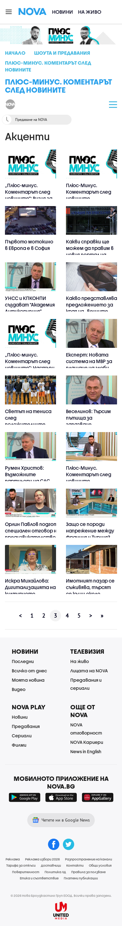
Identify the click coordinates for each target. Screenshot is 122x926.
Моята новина (28, 680)
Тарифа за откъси (21, 865)
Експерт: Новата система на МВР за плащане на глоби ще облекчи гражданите (89, 368)
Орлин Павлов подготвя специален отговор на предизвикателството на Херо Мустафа (34, 533)
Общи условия (100, 865)
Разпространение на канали (88, 859)
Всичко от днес (29, 670)
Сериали (22, 735)
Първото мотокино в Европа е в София (29, 245)
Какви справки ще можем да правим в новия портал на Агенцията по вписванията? (90, 254)
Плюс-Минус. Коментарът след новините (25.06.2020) (88, 195)
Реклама (13, 859)
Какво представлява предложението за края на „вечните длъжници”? (91, 307)
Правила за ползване (88, 872)
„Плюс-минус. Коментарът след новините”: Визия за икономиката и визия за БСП (28, 198)
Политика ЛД (55, 872)
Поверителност (25, 872)
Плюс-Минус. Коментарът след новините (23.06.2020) (88, 477)
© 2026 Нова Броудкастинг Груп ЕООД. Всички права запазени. (61, 895)
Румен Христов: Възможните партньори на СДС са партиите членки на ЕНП (29, 481)
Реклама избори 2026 (42, 859)
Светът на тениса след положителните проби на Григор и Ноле (28, 424)
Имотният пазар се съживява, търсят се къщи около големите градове (90, 590)
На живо (89, 12)
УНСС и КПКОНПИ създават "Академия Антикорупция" (30, 304)
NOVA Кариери (86, 742)
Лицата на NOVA (89, 670)
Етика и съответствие (39, 878)
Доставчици (51, 865)
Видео (18, 689)
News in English (85, 751)
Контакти (75, 865)
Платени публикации (81, 878)
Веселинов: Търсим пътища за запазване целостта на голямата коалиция (89, 424)
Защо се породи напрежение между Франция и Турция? (90, 530)
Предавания (26, 726)
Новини (62, 12)
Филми (19, 745)
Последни (23, 661)
